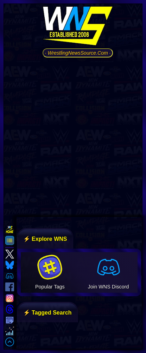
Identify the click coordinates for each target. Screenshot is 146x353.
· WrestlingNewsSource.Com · (78, 53)
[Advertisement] (73, 136)
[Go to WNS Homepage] (78, 27)
